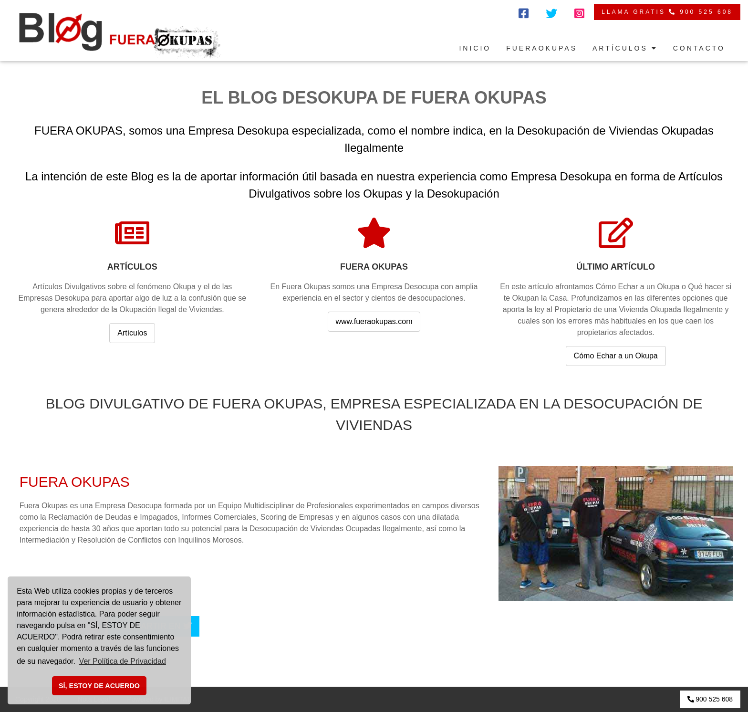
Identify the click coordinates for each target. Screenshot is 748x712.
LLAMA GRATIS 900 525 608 (667, 12)
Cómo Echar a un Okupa (616, 356)
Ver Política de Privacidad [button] (122, 661)
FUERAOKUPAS (541, 48)
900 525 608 (710, 699)
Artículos (132, 333)
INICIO (475, 48)
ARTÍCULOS (625, 48)
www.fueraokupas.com (374, 321)
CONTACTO (699, 48)
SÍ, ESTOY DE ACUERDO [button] (99, 686)
